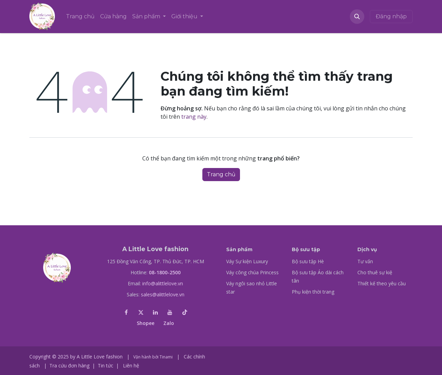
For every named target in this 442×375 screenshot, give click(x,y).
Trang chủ (221, 174)
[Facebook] (126, 312)
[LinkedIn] (155, 312)
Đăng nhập (391, 16)
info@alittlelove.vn (162, 283)
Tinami (166, 357)
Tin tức (105, 365)
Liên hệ (131, 365)
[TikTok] (184, 312)
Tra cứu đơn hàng (69, 365)
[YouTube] (169, 312)
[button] (357, 16)
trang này (193, 116)
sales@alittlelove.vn (162, 294)
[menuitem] (80, 16)
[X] (140, 312)
